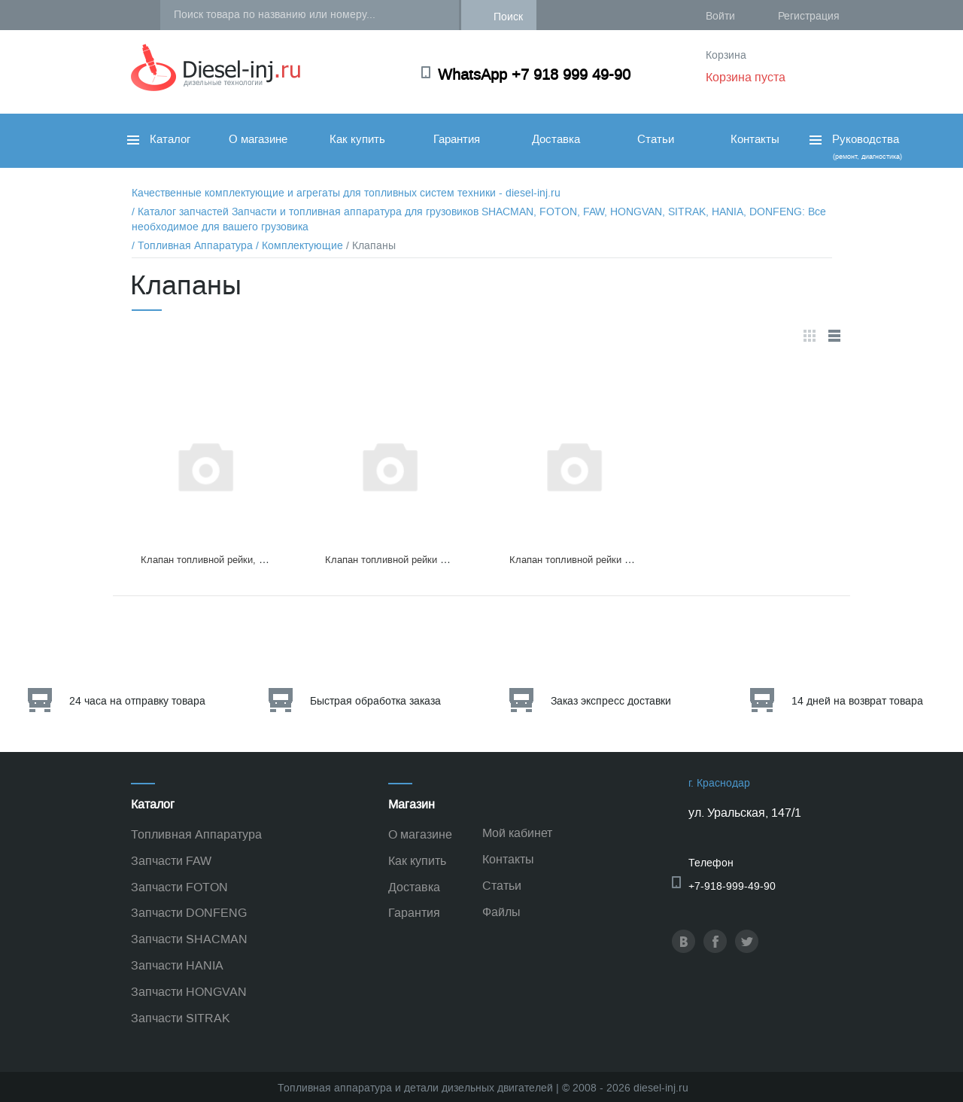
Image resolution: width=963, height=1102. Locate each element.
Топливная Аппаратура (196, 834)
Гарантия (456, 139)
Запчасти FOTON (179, 887)
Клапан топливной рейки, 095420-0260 (227, 559)
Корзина (726, 55)
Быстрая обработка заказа (375, 701)
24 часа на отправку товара (137, 701)
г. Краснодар (719, 783)
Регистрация (809, 16)
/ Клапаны (371, 246)
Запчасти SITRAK (180, 1018)
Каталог (158, 139)
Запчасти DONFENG (189, 913)
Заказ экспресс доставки (611, 701)
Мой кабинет (517, 833)
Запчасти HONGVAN (189, 992)
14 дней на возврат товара (857, 701)
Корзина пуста (745, 77)
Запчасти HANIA (177, 965)
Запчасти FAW (171, 861)
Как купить (357, 139)
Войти (720, 16)
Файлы (501, 912)
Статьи (655, 139)
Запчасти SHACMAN (189, 939)
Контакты (755, 139)
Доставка (556, 139)
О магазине (258, 139)
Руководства (854, 146)
